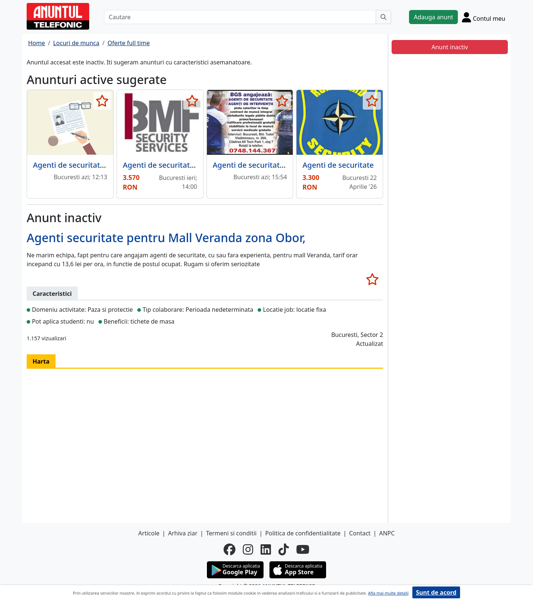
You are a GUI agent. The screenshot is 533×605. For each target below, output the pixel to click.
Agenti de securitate (338, 165)
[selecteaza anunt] (102, 101)
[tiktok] (283, 549)
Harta (41, 361)
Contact (360, 533)
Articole (149, 533)
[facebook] (229, 549)
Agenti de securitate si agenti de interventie (290, 165)
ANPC (387, 533)
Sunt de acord (436, 592)
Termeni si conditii (231, 533)
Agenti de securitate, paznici (83, 165)
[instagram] (248, 549)
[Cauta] (383, 17)
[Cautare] (240, 17)
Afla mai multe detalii (388, 593)
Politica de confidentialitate (303, 533)
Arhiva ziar (182, 533)
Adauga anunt (433, 17)
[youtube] (302, 549)
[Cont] (483, 17)
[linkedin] (266, 549)
